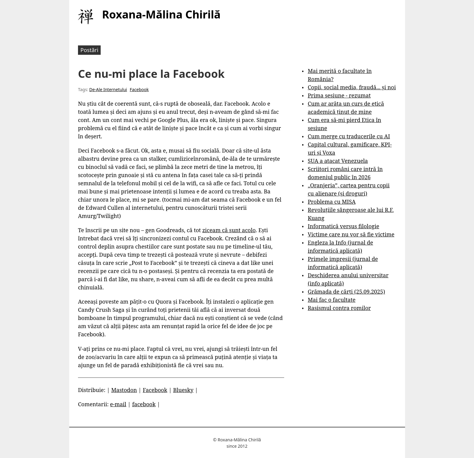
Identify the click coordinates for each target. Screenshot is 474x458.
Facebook (139, 89)
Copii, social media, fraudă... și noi (352, 87)
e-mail (118, 404)
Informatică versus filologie (343, 226)
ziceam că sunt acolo (228, 230)
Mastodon (124, 390)
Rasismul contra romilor (339, 307)
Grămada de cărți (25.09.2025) (346, 291)
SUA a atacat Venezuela (338, 160)
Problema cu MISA (332, 201)
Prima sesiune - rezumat (339, 95)
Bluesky (183, 390)
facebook (144, 404)
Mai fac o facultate (332, 299)
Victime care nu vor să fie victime (351, 234)
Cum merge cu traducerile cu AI (349, 136)
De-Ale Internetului (108, 89)
